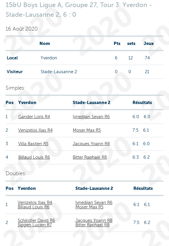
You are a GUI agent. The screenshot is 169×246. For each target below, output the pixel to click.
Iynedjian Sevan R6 (91, 116)
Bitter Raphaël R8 (90, 157)
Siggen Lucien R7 (35, 224)
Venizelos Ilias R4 (35, 130)
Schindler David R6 (36, 220)
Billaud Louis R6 (34, 157)
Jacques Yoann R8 (91, 143)
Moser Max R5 (87, 130)
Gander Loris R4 (34, 116)
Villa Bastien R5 (33, 143)
